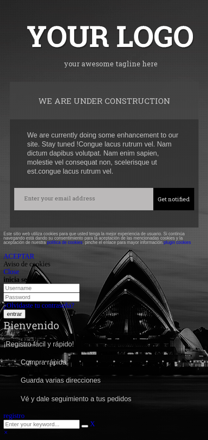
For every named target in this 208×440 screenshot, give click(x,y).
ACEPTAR (18, 256)
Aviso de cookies (26, 264)
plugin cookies (177, 242)
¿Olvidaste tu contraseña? (38, 305)
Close (11, 271)
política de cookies (64, 242)
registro (14, 415)
